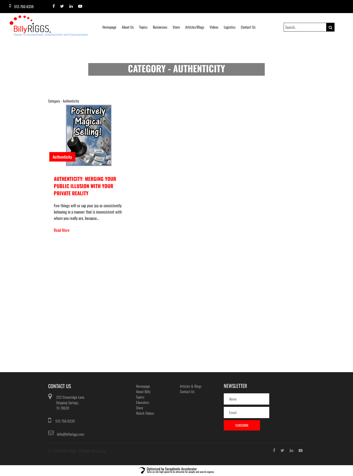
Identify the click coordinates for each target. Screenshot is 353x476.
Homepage (109, 27)
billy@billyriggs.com (70, 434)
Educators (142, 402)
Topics (143, 27)
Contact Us (248, 27)
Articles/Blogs (194, 27)
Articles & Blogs (190, 386)
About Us (128, 27)
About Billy (143, 391)
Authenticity (62, 157)
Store (176, 27)
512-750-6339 (65, 421)
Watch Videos (145, 413)
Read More (62, 230)
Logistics (229, 27)
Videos (214, 27)
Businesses (160, 27)
